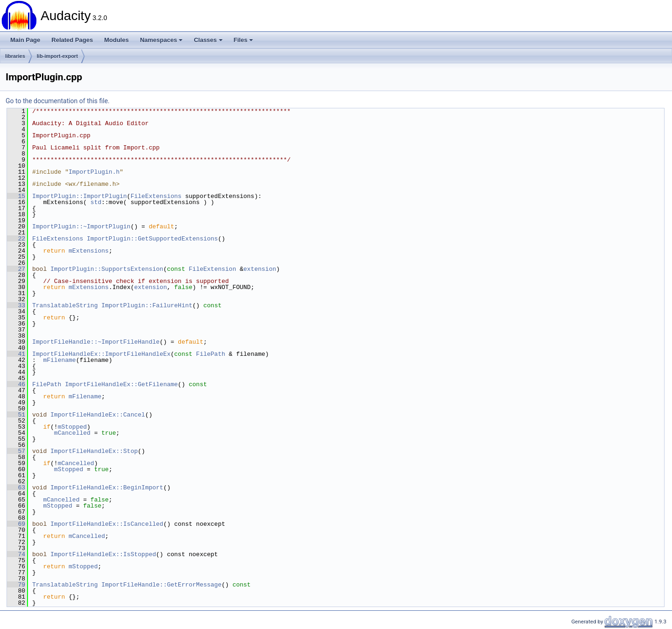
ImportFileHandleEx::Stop (94, 451)
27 (16, 269)
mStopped (72, 427)
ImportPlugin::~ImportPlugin (81, 226)
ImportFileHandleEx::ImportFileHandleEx (101, 354)
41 (16, 354)
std (96, 202)
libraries (15, 56)
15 (16, 196)
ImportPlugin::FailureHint (146, 305)
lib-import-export (57, 56)
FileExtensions (156, 196)
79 (16, 584)
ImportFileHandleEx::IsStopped (103, 554)
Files (243, 39)
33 (16, 305)
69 (16, 524)
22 (16, 238)
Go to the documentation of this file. (58, 101)
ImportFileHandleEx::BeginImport (106, 487)
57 (16, 451)
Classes (208, 39)
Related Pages (72, 39)
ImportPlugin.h (94, 172)
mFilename (59, 360)
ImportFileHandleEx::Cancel (97, 414)
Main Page (25, 39)
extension (260, 269)
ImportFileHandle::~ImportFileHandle (96, 342)
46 (16, 384)
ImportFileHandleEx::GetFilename (121, 384)
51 (16, 414)
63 (16, 487)
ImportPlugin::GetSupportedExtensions (152, 238)
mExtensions (89, 251)
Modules (116, 39)
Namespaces (161, 39)
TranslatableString (65, 305)
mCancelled (72, 433)
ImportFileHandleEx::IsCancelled (106, 524)
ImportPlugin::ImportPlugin (79, 196)
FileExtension (212, 269)
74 (16, 554)
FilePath (210, 354)
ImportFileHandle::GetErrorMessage (161, 584)
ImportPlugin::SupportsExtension (106, 269)
